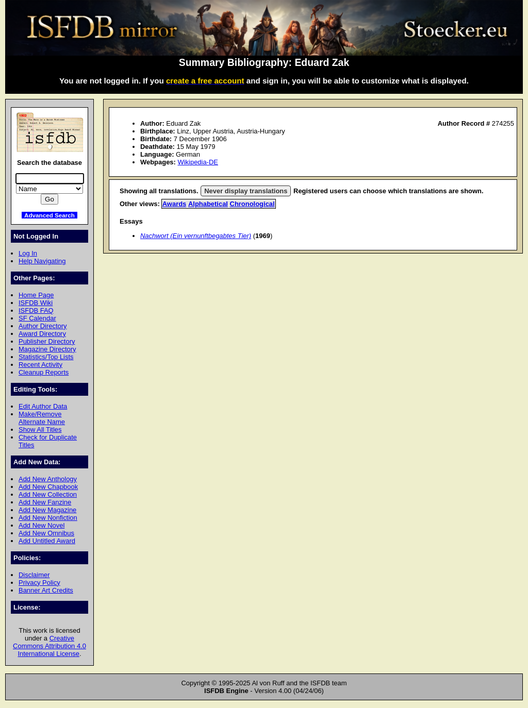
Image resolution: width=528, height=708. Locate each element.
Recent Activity (40, 364)
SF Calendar (37, 318)
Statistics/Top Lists (46, 357)
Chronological (252, 204)
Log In (28, 253)
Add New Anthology (48, 479)
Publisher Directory (47, 341)
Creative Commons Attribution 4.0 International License (49, 646)
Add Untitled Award (47, 541)
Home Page (36, 295)
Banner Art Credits (46, 590)
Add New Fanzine (45, 502)
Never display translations (245, 191)
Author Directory (43, 326)
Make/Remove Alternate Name (42, 418)
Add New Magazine (47, 510)
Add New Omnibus (46, 533)
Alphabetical (208, 204)
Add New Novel (41, 525)
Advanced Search (49, 215)
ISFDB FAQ (36, 310)
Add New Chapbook (48, 487)
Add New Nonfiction (48, 517)
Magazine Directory (47, 349)
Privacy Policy (39, 582)
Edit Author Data (43, 406)
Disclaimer (34, 575)
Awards (174, 204)
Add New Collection (48, 494)
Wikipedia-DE (197, 162)
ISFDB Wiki (36, 303)
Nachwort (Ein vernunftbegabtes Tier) (195, 236)
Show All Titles (40, 429)
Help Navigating (42, 261)
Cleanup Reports (44, 372)
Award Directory (42, 334)
